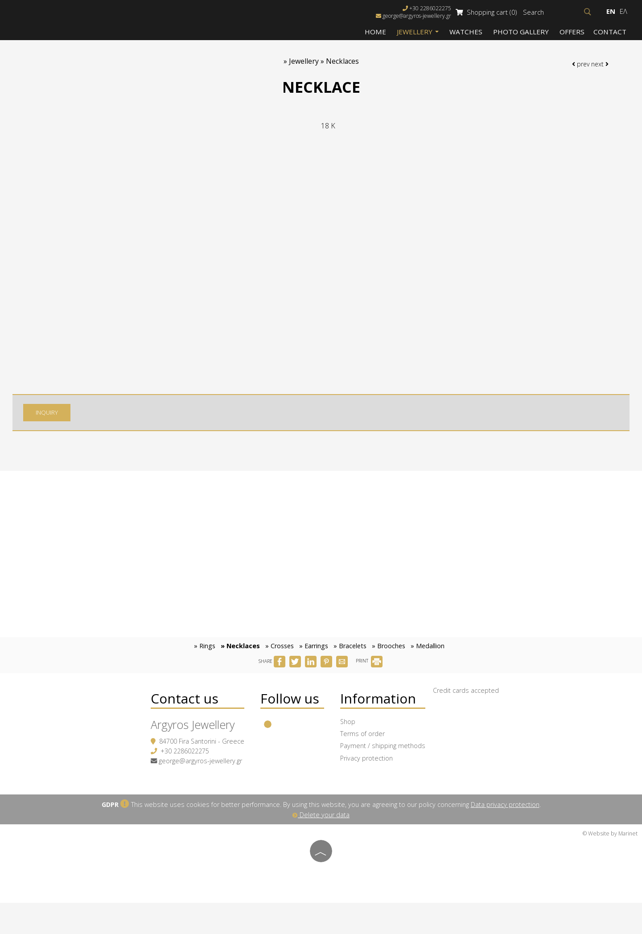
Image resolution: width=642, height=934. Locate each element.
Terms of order (368, 757)
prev (578, 71)
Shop (353, 744)
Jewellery (419, 33)
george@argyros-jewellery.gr (409, 17)
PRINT (369, 680)
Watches (467, 33)
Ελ (622, 12)
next (597, 71)
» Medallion (427, 665)
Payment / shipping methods (388, 769)
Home (377, 33)
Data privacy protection (505, 836)
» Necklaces (240, 665)
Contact (608, 33)
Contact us (179, 720)
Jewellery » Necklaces (323, 67)
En (609, 12)
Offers (572, 33)
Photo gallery (521, 33)
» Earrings (313, 665)
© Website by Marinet (610, 865)
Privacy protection (372, 781)
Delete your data (321, 846)
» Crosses (279, 665)
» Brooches (388, 665)
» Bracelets (349, 665)
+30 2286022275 (179, 774)
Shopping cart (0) (479, 12)
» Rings (204, 665)
